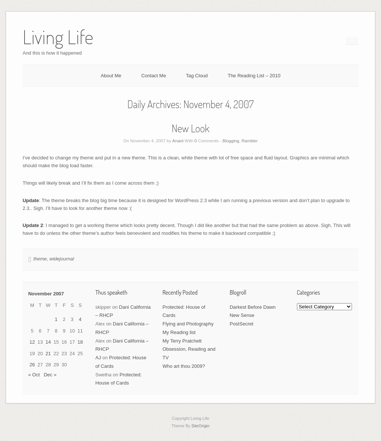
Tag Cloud (197, 75)
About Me (110, 75)
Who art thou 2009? (184, 366)
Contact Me (153, 75)
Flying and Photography (188, 324)
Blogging (230, 141)
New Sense (242, 315)
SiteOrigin (200, 426)
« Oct (34, 374)
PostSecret (241, 324)
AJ (98, 357)
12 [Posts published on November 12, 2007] (32, 342)
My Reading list (179, 332)
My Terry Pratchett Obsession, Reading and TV (189, 349)
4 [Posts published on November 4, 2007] (80, 319)
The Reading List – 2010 (254, 75)
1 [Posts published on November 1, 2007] (56, 319)
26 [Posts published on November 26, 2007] (32, 364)
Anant (177, 141)
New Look (190, 128)
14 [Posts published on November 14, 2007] (48, 342)
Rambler (249, 141)
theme (40, 259)
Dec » (50, 374)
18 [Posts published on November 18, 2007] (80, 342)
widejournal (61, 259)
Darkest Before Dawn (253, 307)
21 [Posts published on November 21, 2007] (48, 353)
